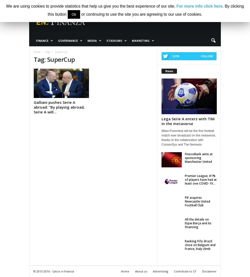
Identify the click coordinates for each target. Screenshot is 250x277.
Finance (44, 40)
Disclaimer (209, 271)
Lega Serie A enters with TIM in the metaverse (188, 121)
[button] (213, 40)
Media (94, 40)
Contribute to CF (185, 271)
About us (141, 271)
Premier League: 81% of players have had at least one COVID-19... (201, 180)
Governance (70, 40)
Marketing (143, 40)
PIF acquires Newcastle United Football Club (197, 201)
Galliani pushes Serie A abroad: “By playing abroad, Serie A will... (59, 107)
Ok (74, 14)
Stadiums (116, 40)
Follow (207, 56)
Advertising (160, 271)
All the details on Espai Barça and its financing (198, 223)
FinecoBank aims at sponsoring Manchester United (199, 158)
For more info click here (199, 6)
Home (125, 271)
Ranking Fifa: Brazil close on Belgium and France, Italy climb (200, 245)
